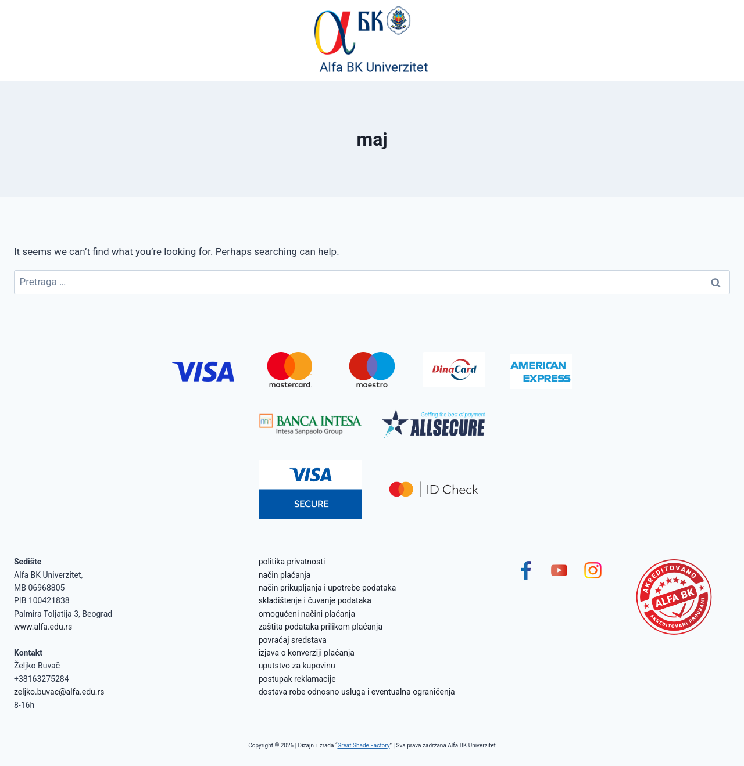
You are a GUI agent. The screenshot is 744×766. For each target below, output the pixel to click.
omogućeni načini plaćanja (307, 613)
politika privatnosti (292, 561)
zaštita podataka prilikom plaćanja (320, 626)
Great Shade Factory (363, 745)
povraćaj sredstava (293, 640)
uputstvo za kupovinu (297, 665)
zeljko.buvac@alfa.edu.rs (59, 691)
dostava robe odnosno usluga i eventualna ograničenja (357, 691)
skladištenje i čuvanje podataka (315, 600)
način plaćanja (285, 575)
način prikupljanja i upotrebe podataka (327, 587)
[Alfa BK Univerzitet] (372, 40)
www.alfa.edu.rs (43, 626)
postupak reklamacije (297, 679)
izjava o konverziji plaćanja (307, 652)
